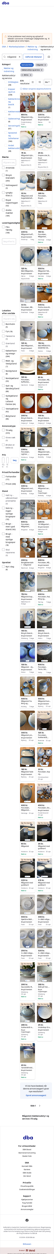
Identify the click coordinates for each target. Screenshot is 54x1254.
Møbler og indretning (33, 48)
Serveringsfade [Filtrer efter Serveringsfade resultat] (12, 127)
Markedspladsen (17, 46)
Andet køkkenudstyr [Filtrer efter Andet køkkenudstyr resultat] (12, 148)
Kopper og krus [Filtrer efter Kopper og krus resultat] (11, 92)
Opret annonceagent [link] (36, 1095)
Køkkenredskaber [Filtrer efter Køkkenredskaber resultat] (12, 113)
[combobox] (12, 57)
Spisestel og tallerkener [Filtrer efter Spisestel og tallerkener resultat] (12, 137)
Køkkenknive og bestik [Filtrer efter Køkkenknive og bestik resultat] (12, 103)
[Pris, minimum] (3, 460)
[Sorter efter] (48, 82)
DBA (4, 46)
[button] (49, 57)
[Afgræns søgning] (9, 162)
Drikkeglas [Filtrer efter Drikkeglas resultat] (12, 83)
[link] (9, 70)
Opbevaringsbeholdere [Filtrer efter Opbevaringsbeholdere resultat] (12, 120)
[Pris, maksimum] (7, 460)
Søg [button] (15, 460)
